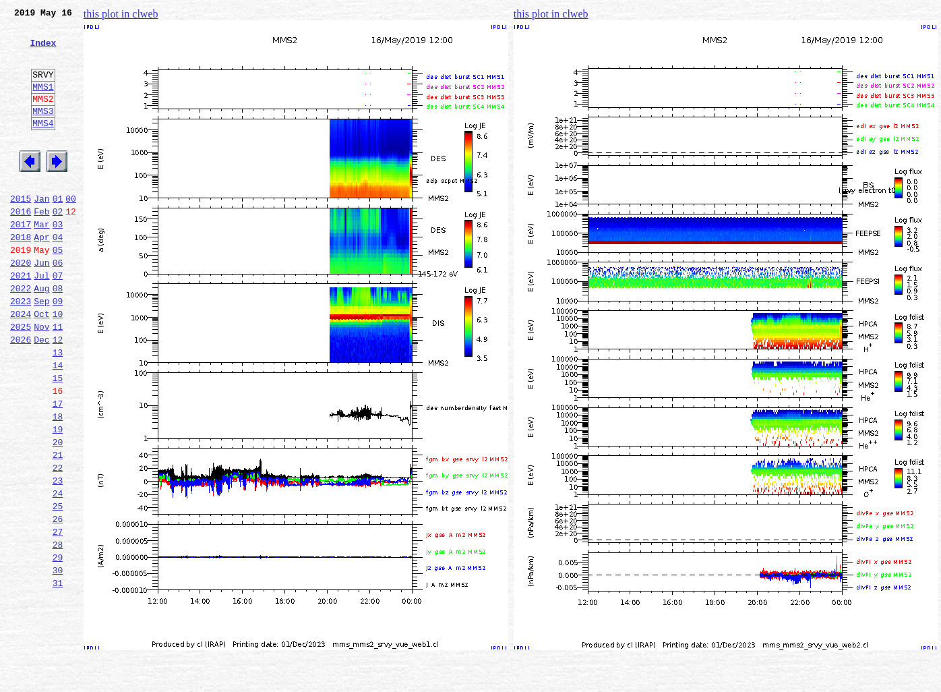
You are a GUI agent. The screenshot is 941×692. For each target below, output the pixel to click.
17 (58, 468)
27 (58, 616)
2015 (20, 231)
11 (58, 379)
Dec (41, 394)
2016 (20, 245)
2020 (20, 305)
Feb (41, 245)
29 (58, 646)
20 (58, 513)
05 (58, 290)
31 (58, 676)
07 (58, 320)
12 (58, 394)
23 (58, 557)
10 (58, 364)
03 (58, 260)
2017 (20, 260)
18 (58, 483)
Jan (41, 231)
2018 (20, 275)
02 (58, 245)
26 (58, 602)
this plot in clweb (121, 14)
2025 (20, 379)
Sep (41, 349)
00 (70, 231)
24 (58, 572)
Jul (41, 320)
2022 (20, 334)
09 (58, 349)
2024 (20, 364)
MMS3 (42, 131)
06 (58, 305)
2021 (20, 320)
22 (58, 542)
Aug (41, 334)
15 (58, 438)
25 (58, 587)
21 (58, 527)
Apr (41, 275)
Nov (41, 379)
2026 (20, 394)
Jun (41, 305)
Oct (41, 364)
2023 (20, 349)
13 (58, 409)
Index (43, 51)
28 (58, 631)
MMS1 (42, 102)
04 (58, 275)
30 (58, 661)
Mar (41, 260)
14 (58, 423)
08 (58, 334)
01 (58, 231)
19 (58, 498)
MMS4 (42, 145)
